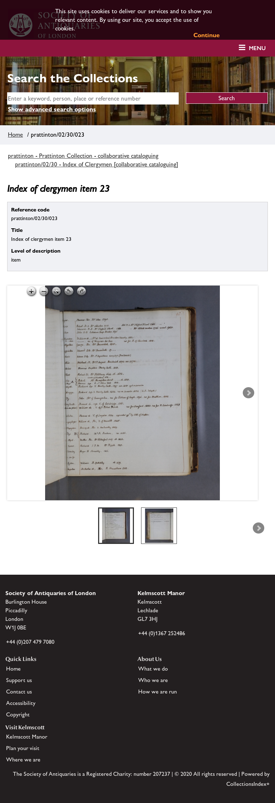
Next (248, 393)
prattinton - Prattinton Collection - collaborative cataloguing (83, 155)
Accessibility (20, 703)
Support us (19, 680)
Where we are (23, 759)
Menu (257, 48)
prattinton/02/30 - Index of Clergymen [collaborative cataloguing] (96, 164)
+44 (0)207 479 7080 (30, 641)
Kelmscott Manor (26, 736)
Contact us (19, 691)
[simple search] (93, 98)
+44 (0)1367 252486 (161, 633)
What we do (153, 668)
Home (15, 134)
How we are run (157, 691)
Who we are (153, 680)
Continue (206, 35)
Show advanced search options (52, 109)
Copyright (18, 714)
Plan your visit (22, 748)
